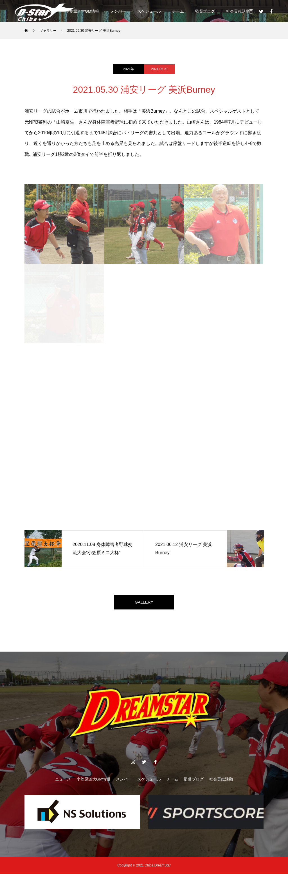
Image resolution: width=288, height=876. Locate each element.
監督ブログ (205, 11)
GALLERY (144, 603)
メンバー (118, 11)
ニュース (63, 781)
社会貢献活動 (238, 11)
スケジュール (149, 11)
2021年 (128, 69)
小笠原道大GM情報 (82, 11)
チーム (178, 11)
